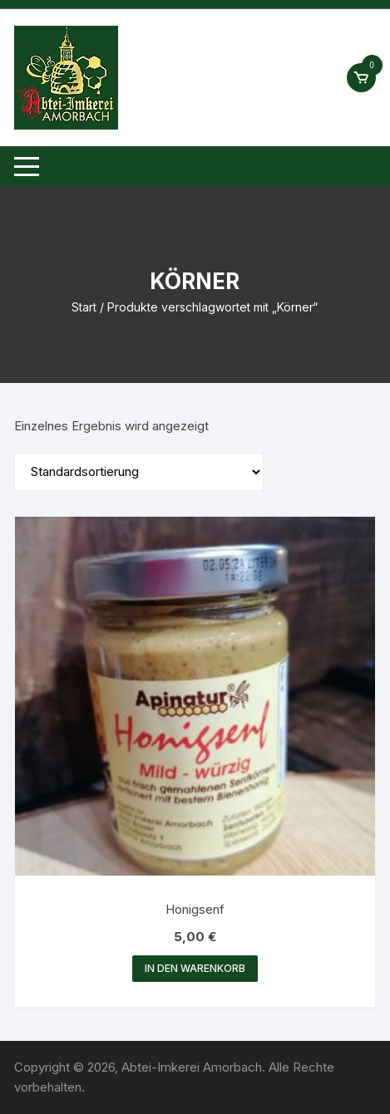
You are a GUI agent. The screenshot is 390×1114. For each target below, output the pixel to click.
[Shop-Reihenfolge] (139, 472)
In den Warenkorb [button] (195, 968)
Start (84, 307)
